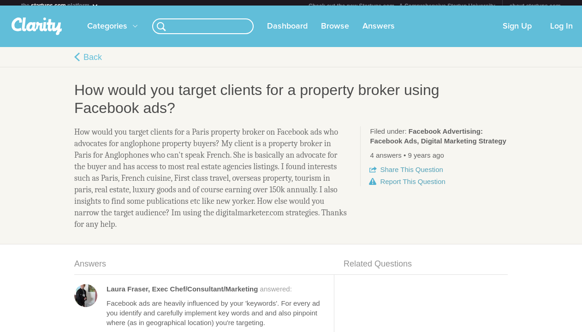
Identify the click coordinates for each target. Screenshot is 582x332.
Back (92, 62)
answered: (199, 294)
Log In (561, 32)
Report (412, 187)
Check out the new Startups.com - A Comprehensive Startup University (402, 6)
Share (411, 175)
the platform (60, 5)
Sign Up (517, 32)
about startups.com (535, 6)
